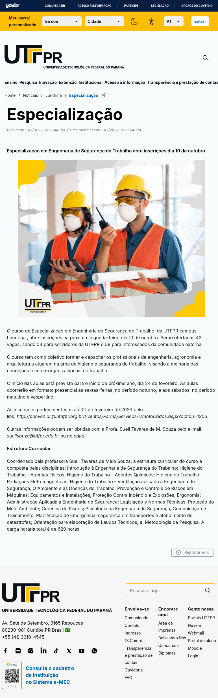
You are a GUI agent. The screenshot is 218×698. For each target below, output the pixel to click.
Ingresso (133, 633)
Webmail (196, 633)
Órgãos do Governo (196, 5)
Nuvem (194, 625)
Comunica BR (55, 5)
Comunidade (137, 617)
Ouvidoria (134, 670)
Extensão (68, 82)
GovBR (12, 5)
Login (193, 655)
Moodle (195, 648)
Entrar (200, 21)
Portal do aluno (202, 640)
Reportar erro (192, 552)
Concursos (168, 645)
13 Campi (133, 640)
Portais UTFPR (201, 617)
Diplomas (167, 653)
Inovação (48, 82)
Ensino (11, 82)
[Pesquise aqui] (165, 591)
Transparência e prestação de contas (139, 655)
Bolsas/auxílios (172, 637)
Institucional (91, 82)
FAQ (128, 677)
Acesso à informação (95, 5)
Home (10, 95)
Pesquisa (28, 82)
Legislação (160, 5)
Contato (132, 625)
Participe (131, 5)
